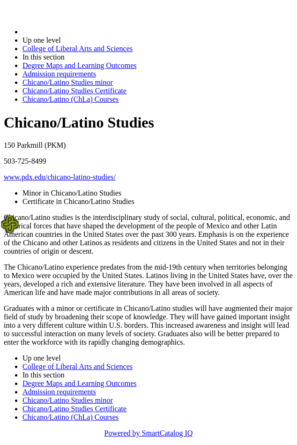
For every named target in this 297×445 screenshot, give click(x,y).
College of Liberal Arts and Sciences (77, 49)
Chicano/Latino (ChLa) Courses (70, 99)
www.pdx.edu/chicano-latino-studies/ (60, 177)
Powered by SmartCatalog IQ (148, 433)
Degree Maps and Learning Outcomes (79, 65)
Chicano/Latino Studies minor (67, 82)
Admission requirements (59, 74)
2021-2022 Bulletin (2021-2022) (71, 32)
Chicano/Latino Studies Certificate (74, 91)
